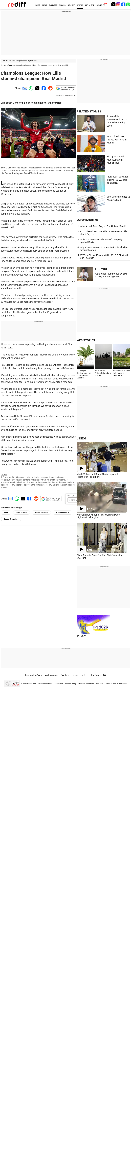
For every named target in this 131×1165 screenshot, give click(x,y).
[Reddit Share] (50, 88)
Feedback (90, 684)
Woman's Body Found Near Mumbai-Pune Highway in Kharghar (98, 516)
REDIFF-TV (101, 5)
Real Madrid (21, 513)
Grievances (122, 684)
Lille (6, 513)
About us (99, 684)
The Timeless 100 (98, 675)
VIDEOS (81, 438)
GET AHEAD (89, 5)
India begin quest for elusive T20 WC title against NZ (117, 179)
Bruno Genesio (41, 513)
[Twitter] (113, 4)
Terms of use (110, 684)
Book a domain (51, 675)
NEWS (44, 5)
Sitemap (81, 684)
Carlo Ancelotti (62, 513)
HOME (37, 5)
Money (75, 675)
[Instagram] (118, 4)
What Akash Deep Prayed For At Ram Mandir (116, 139)
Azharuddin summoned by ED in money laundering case (111, 275)
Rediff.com (31, 684)
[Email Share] (24, 88)
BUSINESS (53, 5)
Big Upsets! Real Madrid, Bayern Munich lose (115, 159)
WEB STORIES (86, 340)
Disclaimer (58, 684)
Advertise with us (45, 684)
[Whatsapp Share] (30, 88)
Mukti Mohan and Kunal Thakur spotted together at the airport (97, 475)
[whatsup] (128, 4)
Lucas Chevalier (11, 519)
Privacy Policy (70, 684)
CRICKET (71, 5)
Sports (11, 65)
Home (3, 65)
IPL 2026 (81, 636)
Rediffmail (65, 675)
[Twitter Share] (37, 88)
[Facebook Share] (43, 88)
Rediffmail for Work (33, 675)
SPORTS (80, 5)
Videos (85, 675)
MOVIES (62, 5)
